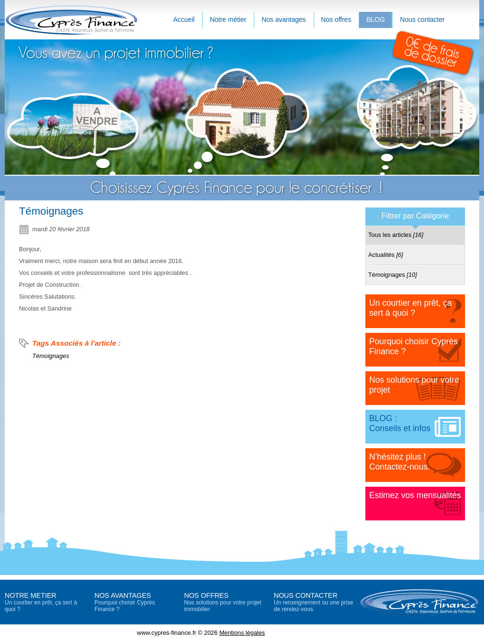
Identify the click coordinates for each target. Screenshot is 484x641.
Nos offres (336, 19)
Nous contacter (422, 19)
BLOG (375, 19)
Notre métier (228, 19)
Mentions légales (242, 632)
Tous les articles (395, 234)
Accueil (184, 19)
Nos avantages (283, 19)
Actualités (385, 254)
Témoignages (50, 355)
